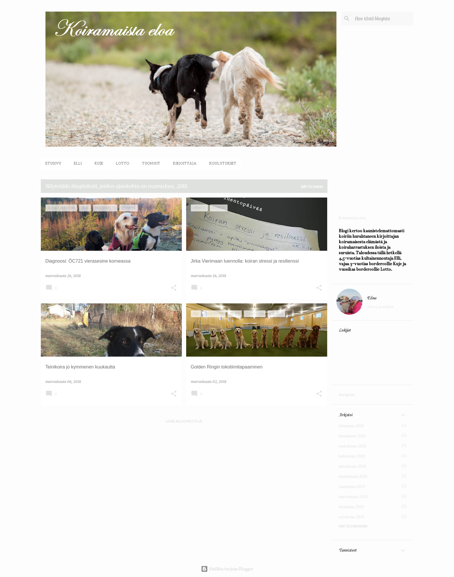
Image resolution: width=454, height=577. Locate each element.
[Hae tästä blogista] (383, 18)
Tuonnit (151, 163)
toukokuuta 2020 (352, 446)
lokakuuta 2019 (351, 507)
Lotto (122, 163)
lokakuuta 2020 (351, 426)
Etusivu (53, 163)
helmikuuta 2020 (352, 466)
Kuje (98, 163)
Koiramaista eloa (352, 218)
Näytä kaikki (312, 187)
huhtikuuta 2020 (352, 456)
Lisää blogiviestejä (184, 421)
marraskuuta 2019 (353, 497)
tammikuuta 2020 (353, 476)
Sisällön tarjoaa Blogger (227, 569)
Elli (78, 163)
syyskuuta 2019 (351, 517)
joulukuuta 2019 (352, 486)
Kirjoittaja (184, 163)
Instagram (347, 394)
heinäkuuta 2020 (352, 436)
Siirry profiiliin (380, 307)
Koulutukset (222, 163)
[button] (173, 288)
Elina (371, 298)
